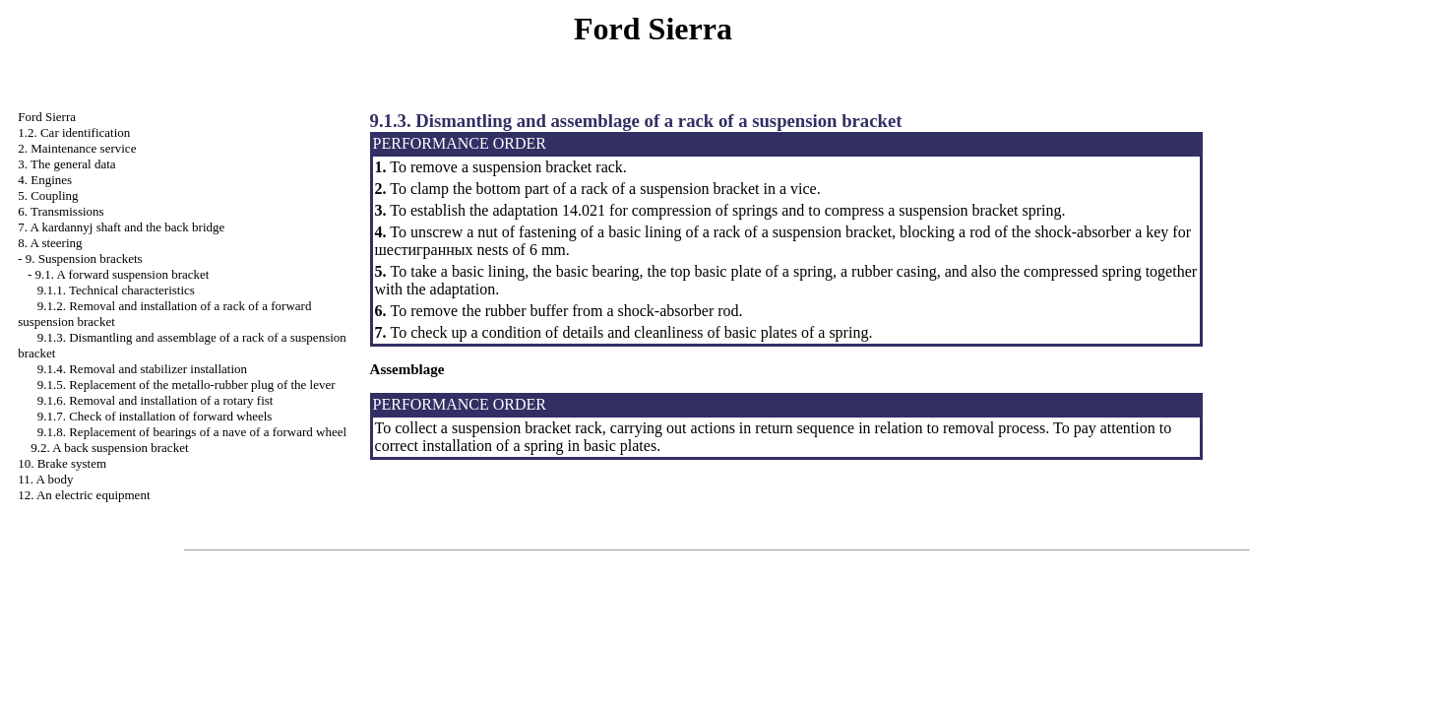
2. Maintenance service (77, 148)
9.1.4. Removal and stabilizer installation (142, 368)
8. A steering (50, 242)
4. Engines (45, 179)
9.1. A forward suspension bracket (122, 274)
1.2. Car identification (74, 132)
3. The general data (66, 164)
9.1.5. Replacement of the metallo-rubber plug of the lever (186, 384)
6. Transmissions (60, 211)
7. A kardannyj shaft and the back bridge (121, 227)
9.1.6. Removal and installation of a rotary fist (155, 400)
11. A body (45, 479)
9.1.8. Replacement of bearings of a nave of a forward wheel (191, 431)
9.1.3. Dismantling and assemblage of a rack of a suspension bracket (636, 120)
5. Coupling (48, 195)
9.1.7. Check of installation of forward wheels (155, 416)
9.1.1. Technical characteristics (116, 290)
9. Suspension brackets (84, 258)
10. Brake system (62, 463)
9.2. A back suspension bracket (109, 447)
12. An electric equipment (84, 494)
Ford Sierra (47, 116)
